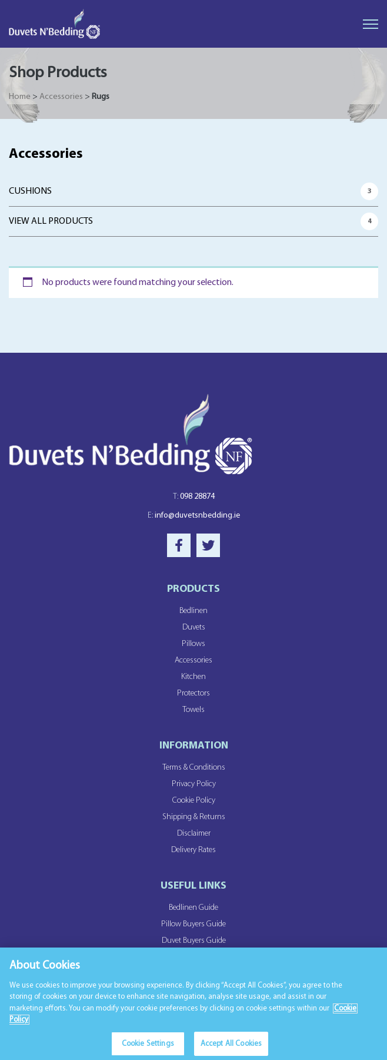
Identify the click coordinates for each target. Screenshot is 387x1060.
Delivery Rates (193, 850)
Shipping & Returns (193, 817)
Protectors (193, 693)
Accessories (61, 96)
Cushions (30, 191)
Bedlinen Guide (193, 907)
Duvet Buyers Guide (194, 940)
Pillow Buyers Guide (193, 924)
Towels (193, 709)
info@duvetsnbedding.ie (194, 515)
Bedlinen (193, 611)
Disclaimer (194, 833)
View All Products (51, 221)
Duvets (193, 627)
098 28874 (194, 496)
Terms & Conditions (193, 767)
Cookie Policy (193, 800)
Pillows (193, 644)
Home (20, 96)
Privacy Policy (194, 784)
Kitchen (193, 677)
